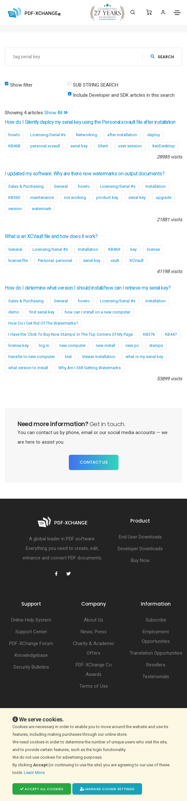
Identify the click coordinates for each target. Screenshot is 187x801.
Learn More (35, 772)
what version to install (28, 367)
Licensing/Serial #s (48, 134)
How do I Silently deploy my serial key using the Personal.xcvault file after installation (90, 122)
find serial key (41, 312)
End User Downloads (140, 537)
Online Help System (31, 620)
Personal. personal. (55, 260)
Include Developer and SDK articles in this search (124, 95)
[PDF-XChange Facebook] (56, 574)
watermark (41, 208)
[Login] (163, 12)
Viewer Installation (98, 356)
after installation (122, 134)
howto (14, 134)
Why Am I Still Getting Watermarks (89, 367)
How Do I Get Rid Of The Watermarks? (43, 323)
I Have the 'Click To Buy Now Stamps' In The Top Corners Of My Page (70, 334)
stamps (156, 345)
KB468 (14, 146)
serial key (79, 146)
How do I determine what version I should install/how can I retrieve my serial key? (87, 288)
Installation (156, 186)
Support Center (31, 632)
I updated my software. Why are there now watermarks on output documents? (84, 174)
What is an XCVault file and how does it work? (51, 236)
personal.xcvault (45, 146)
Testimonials (155, 676)
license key (18, 345)
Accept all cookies (41, 788)
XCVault (136, 260)
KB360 (14, 197)
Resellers (155, 665)
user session (130, 146)
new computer (72, 345)
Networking (86, 134)
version (15, 208)
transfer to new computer (31, 356)
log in (44, 345)
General (61, 186)
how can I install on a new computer (97, 312)
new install (105, 345)
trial (68, 356)
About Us (93, 620)
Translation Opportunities (156, 653)
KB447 (171, 334)
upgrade (163, 197)
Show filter (21, 85)
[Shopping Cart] (149, 12)
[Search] (132, 12)
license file (18, 260)
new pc (132, 345)
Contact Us (94, 462)
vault (115, 260)
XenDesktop (163, 146)
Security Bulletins (31, 667)
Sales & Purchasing (26, 186)
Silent (103, 146)
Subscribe (156, 620)
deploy (153, 134)
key (133, 249)
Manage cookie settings (107, 788)
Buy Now (140, 560)
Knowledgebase (31, 655)
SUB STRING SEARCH (95, 85)
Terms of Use (93, 686)
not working (75, 197)
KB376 (149, 334)
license (153, 249)
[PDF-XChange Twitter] (68, 574)
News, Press (94, 632)
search (162, 57)
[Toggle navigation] (177, 13)
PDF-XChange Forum (31, 643)
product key (107, 197)
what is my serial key (144, 356)
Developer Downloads (140, 549)
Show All (56, 113)
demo (13, 312)
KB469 (114, 249)
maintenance (42, 197)
